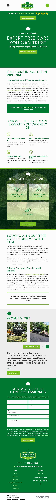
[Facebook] (42, 473)
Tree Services (15, 479)
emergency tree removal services (35, 274)
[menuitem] (9, 499)
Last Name (31, 401)
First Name (9, 401)
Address (9, 410)
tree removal (29, 90)
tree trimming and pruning (14, 90)
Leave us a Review (28, 18)
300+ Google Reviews (26, 13)
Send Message (28, 440)
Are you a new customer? (13, 415)
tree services (25, 86)
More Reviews (14, 373)
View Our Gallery (31, 346)
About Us (15, 476)
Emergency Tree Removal (15, 482)
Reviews (15, 485)
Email (30, 406)
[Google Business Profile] (39, 473)
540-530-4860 (32, 463)
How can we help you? (12, 420)
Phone (8, 406)
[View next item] (47, 346)
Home (15, 473)
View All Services (28, 224)
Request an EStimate (28, 52)
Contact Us (15, 488)
